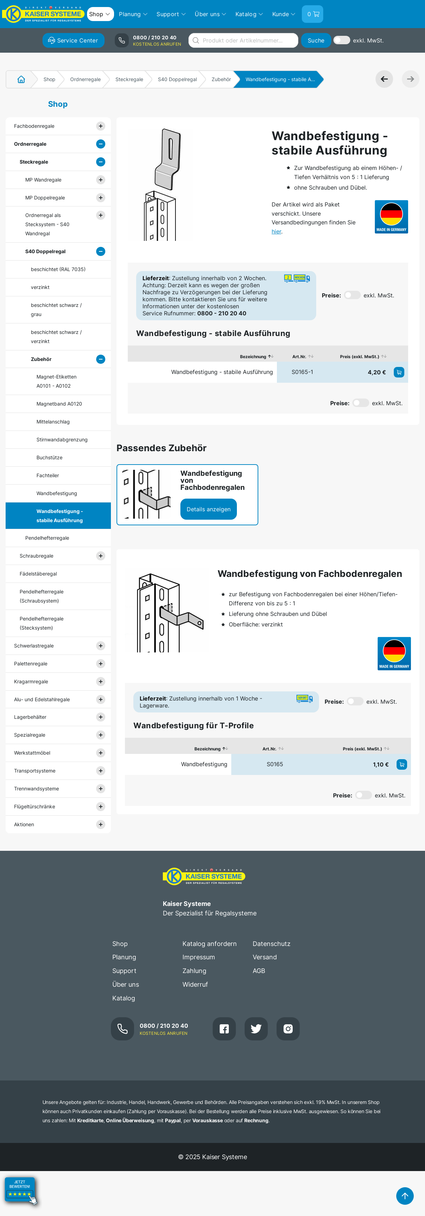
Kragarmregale (31, 681)
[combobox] (243, 40)
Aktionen (24, 824)
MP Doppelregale (45, 198)
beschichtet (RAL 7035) (58, 269)
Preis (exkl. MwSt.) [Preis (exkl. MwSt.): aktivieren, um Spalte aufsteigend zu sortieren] (359, 356)
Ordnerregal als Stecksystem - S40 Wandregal (47, 224)
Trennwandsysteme (36, 788)
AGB (259, 970)
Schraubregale (36, 556)
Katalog (123, 998)
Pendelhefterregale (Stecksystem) (42, 623)
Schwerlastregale (34, 646)
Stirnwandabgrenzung (62, 439)
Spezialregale (29, 735)
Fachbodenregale (34, 126)
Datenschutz (272, 943)
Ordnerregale (85, 79)
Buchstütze (49, 457)
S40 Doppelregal (177, 79)
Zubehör (221, 79)
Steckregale (129, 79)
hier (276, 231)
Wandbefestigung (56, 493)
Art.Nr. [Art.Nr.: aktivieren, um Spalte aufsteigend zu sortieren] (299, 356)
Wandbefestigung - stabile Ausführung (59, 515)
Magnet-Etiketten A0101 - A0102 (56, 381)
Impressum (198, 957)
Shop (49, 79)
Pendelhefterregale (47, 538)
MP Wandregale (43, 180)
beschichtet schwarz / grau (56, 309)
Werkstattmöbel (32, 753)
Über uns (125, 984)
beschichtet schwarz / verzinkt (56, 336)
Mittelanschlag (53, 422)
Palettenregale (30, 663)
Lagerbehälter (30, 717)
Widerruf (195, 984)
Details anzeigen (209, 509)
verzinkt (40, 287)
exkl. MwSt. (368, 40)
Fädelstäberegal (38, 574)
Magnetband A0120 (59, 404)
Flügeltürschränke (34, 806)
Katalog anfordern (209, 943)
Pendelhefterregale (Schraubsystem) (42, 596)
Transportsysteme (34, 771)
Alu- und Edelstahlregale (42, 699)
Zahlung (194, 970)
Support (124, 970)
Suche (316, 40)
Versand (265, 957)
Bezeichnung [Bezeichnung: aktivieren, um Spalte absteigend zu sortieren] (253, 356)
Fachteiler (47, 475)
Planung (124, 957)
